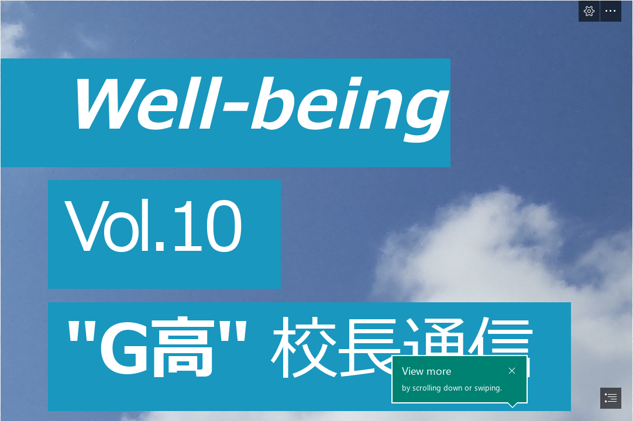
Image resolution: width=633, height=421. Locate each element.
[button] (589, 11)
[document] (316, 210)
